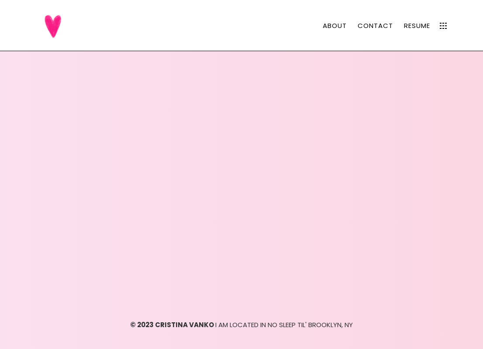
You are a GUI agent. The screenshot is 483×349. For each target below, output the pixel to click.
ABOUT (335, 25)
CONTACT (375, 25)
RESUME (417, 25)
